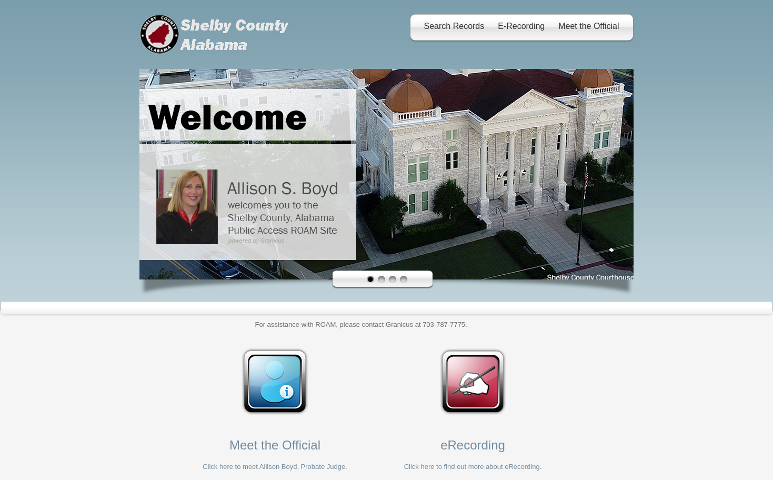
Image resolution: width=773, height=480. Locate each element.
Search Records (454, 26)
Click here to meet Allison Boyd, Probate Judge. (275, 467)
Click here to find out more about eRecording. (473, 467)
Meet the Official (588, 26)
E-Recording (521, 26)
